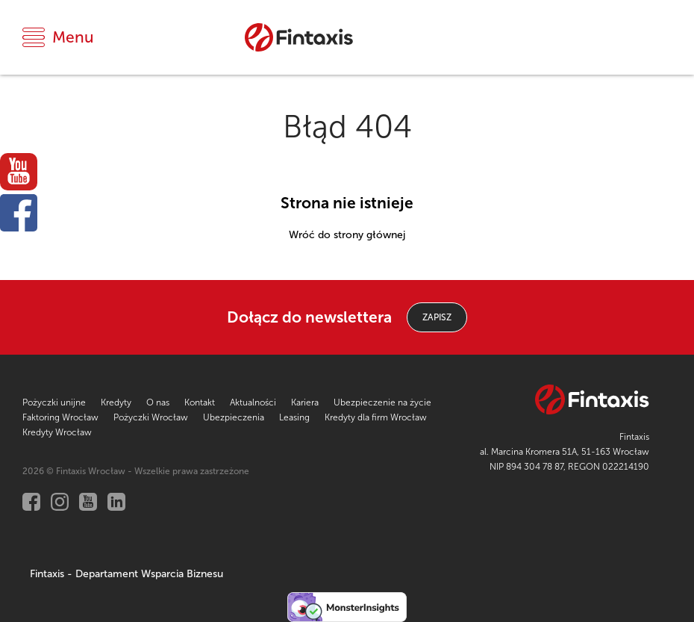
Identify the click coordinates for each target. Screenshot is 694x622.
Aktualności (253, 402)
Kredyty (116, 402)
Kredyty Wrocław (57, 432)
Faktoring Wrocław (60, 417)
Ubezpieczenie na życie (382, 402)
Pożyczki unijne (54, 402)
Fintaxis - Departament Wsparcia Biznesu (126, 573)
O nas (157, 402)
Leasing (294, 417)
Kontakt (199, 402)
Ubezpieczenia (233, 417)
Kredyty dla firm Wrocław (376, 417)
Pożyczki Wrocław (150, 417)
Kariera (305, 402)
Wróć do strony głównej (347, 234)
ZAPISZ (436, 317)
